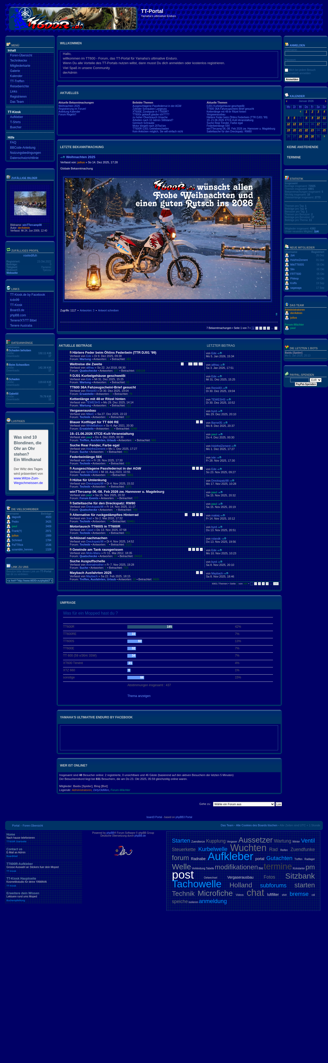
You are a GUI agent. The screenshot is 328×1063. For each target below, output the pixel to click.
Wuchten (248, 848)
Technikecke (18, 60)
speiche (180, 901)
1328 (48, 549)
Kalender (16, 76)
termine (278, 866)
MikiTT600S (297, 264)
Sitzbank (300, 876)
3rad (89, 518)
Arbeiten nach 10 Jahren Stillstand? (152, 120)
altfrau (90, 367)
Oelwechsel (210, 877)
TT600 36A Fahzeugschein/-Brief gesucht (230, 108)
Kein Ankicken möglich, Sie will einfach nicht (157, 131)
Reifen (284, 850)
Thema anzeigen (138, 696)
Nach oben (276, 314)
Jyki (316, 231)
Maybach (92, 576)
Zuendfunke (302, 849)
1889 (48, 535)
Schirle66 (92, 471)
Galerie (15, 71)
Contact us (43, 852)
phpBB (110, 832)
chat (255, 892)
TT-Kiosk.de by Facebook (27, 294)
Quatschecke (88, 370)
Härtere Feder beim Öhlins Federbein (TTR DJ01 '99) (237, 117)
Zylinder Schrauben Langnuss (149, 108)
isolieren (193, 902)
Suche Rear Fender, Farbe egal (225, 123)
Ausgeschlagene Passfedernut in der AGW (156, 106)
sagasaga (295, 287)
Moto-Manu (93, 553)
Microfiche (215, 893)
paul (14, 526)
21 (190, 364)
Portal (16, 825)
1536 (48, 544)
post (183, 874)
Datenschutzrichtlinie (24, 158)
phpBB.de (140, 835)
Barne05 (216, 422)
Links (13, 91)
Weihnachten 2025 (69, 106)
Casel (89, 529)
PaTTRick (17, 544)
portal (259, 859)
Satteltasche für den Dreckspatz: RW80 (229, 131)
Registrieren (18, 96)
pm (310, 867)
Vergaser (232, 841)
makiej (215, 515)
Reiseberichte (19, 86)
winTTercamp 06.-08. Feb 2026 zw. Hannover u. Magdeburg (241, 128)
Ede (88, 356)
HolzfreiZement (95, 448)
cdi (313, 895)
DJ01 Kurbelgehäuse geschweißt (225, 106)
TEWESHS (93, 402)
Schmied (17, 540)
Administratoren (82, 790)
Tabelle (210, 868)
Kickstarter (299, 868)
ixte (88, 460)
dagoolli (16, 517)
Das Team (17, 102)
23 (200, 364)
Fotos (269, 877)
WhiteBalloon (94, 425)
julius (15, 535)
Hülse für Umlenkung (89, 480)
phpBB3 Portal (184, 817)
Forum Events (88, 498)
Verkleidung (198, 868)
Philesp (294, 278)
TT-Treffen (17, 81)
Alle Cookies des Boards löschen (256, 825)
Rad (273, 849)
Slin (292, 269)
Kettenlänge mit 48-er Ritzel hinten (226, 111)
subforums (273, 885)
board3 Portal (154, 817)
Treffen (299, 859)
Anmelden (295, 45)
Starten (181, 840)
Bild (261, 868)
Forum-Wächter (120, 790)
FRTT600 (295, 274)
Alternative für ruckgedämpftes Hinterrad (105, 515)
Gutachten (279, 858)
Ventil (308, 840)
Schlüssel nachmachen (88, 538)
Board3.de (17, 310)
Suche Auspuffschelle (87, 561)
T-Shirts (15, 122)
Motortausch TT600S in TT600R (95, 526)
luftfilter (273, 894)
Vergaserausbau (216, 114)
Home (43, 838)
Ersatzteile (86, 393)
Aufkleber (16, 117)
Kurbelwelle (213, 849)
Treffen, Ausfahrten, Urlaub (97, 440)
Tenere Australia (21, 325)
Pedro (15, 521)
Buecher (16, 127)
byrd (214, 411)
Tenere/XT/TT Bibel (23, 320)
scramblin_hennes (22, 549)
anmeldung (213, 901)
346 (276, 583)
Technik (84, 417)
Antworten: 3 (87, 310)
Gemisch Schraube (143, 123)
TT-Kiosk (16, 305)
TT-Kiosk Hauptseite (43, 882)
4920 (48, 517)
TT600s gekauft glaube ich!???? (150, 114)
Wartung (85, 359)
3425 (48, 521)
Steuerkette (184, 849)
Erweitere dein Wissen (43, 896)
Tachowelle (196, 883)
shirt (284, 895)
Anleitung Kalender (69, 111)
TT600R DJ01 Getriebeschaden (150, 128)
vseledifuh (30, 255)
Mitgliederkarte (20, 65)
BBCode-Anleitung (23, 147)
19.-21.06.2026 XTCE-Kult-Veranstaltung (230, 120)
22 (195, 364)
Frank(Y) (17, 531)
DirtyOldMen (101, 790)
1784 (48, 540)
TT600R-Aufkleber (43, 867)
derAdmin (24, 227)
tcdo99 (14, 300)
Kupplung (216, 841)
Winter (296, 841)
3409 (48, 526)
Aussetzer (255, 840)
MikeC (90, 413)
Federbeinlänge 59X (218, 125)
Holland (240, 885)
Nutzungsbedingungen (25, 153)
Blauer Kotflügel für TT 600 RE (94, 422)
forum (180, 858)
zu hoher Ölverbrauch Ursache (149, 117)
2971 (48, 531)
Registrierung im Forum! (72, 108)
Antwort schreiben (108, 310)
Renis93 (91, 390)
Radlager (309, 859)
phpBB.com (18, 315)
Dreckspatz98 (94, 483)
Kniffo (293, 283)
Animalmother (95, 564)
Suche (83, 451)
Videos (240, 895)
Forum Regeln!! (67, 114)
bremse (299, 894)
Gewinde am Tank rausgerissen (97, 549)
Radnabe (198, 859)
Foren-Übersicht (21, 55)
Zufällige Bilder (24, 178)
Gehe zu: (205, 803)
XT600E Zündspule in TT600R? (150, 111)
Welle (181, 866)
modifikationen (236, 867)
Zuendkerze (198, 841)
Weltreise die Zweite (86, 364)
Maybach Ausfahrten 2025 (90, 573)
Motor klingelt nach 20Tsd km (149, 125)
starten (305, 885)
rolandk (216, 538)
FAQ (13, 142)
